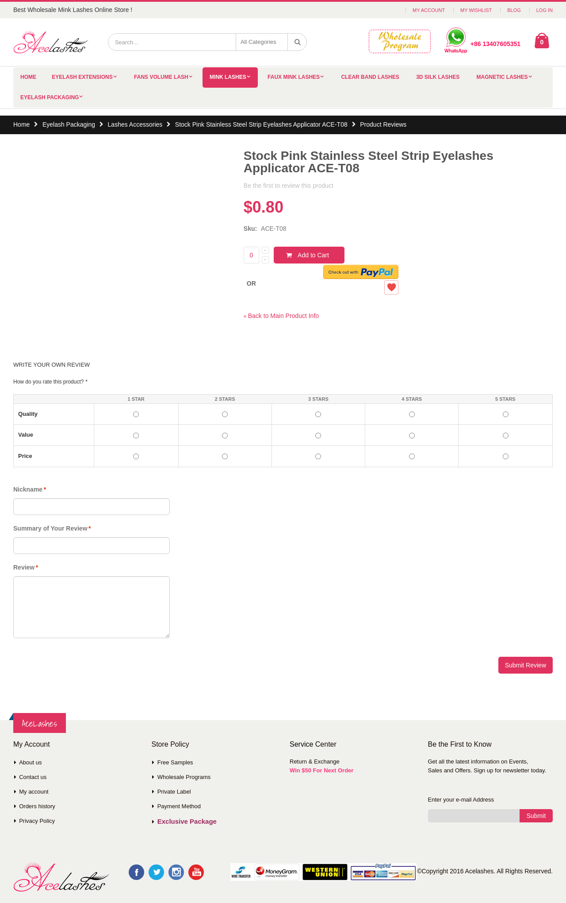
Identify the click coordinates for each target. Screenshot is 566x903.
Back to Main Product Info (281, 315)
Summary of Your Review (50, 528)
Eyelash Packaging (49, 97)
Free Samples (175, 762)
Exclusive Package (187, 821)
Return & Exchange (315, 761)
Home (21, 124)
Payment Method (179, 806)
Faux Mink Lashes (294, 77)
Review (23, 567)
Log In (544, 10)
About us (30, 762)
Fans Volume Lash (161, 77)
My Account (429, 10)
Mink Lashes (228, 77)
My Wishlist (476, 10)
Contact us (32, 777)
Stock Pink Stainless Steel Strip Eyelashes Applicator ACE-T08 (261, 124)
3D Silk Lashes (437, 77)
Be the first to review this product (288, 185)
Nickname (27, 489)
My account (33, 791)
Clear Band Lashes (370, 77)
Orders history (37, 806)
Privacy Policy (37, 821)
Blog (514, 10)
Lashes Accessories (135, 124)
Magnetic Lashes (502, 77)
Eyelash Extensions (82, 77)
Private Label (174, 791)
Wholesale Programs (184, 777)
